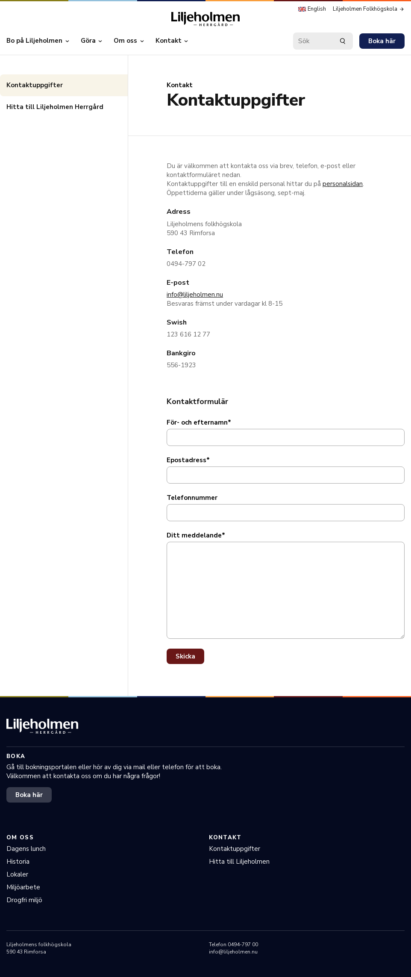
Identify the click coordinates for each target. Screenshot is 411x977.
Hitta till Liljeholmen (239, 861)
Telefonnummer (192, 497)
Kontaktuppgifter (34, 85)
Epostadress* (188, 460)
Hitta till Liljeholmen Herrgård (54, 107)
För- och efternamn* (199, 422)
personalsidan (343, 184)
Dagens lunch (26, 848)
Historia (17, 861)
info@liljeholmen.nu (195, 294)
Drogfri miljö (24, 900)
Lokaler (17, 874)
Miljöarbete (23, 887)
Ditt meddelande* (196, 535)
